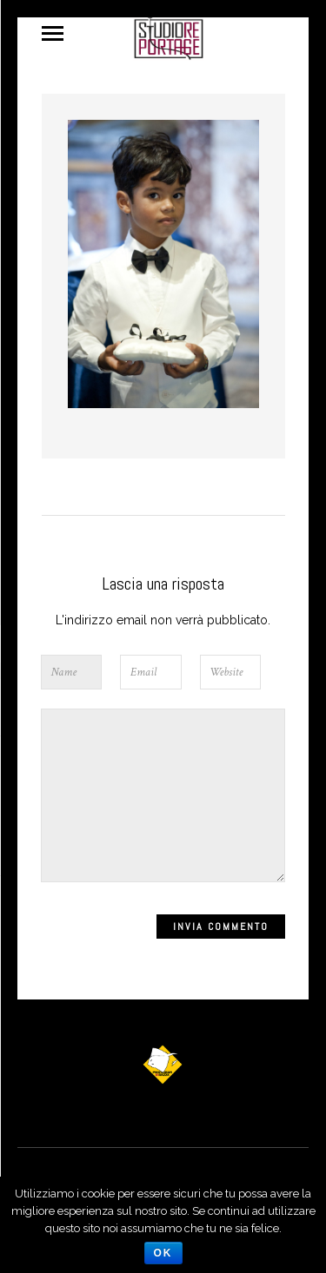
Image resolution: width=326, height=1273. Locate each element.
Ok (163, 1253)
